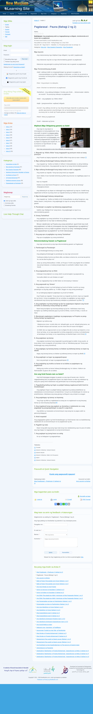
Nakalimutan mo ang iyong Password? (14, 64)
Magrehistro (34, 13)
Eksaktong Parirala (9, 205)
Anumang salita (9, 203)
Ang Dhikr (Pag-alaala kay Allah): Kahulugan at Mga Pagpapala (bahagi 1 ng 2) (60, 595)
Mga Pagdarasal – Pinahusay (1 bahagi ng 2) (50, 572)
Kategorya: (37, 47)
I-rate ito (38, 499)
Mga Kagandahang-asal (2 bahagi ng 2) (48, 616)
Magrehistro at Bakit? (19, 67)
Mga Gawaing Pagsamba (54, 47)
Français (7, 31)
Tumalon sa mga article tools (81, 23)
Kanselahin (65, 552)
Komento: (37, 538)
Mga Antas (44, 13)
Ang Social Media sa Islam (44, 624)
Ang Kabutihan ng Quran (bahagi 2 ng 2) (48, 610)
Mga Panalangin (68, 47)
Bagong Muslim (17, 6)
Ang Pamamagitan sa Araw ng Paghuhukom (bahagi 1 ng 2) (54, 601)
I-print (53, 499)
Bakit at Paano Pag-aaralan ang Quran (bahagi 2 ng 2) (52, 584)
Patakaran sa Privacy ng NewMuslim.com (47, 679)
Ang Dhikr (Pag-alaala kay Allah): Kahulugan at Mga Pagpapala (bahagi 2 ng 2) (60, 598)
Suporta (12, 13)
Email (5, 50)
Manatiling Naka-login (10, 59)
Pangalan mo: (38, 525)
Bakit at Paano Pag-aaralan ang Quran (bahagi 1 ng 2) (52, 581)
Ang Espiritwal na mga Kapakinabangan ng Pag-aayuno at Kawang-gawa (58, 645)
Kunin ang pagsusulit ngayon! (62, 474)
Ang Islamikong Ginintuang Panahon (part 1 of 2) (51, 619)
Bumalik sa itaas (84, 496)
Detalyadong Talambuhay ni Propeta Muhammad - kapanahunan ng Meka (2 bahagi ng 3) (63, 653)
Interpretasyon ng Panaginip (45, 648)
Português (7, 34)
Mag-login (25, 59)
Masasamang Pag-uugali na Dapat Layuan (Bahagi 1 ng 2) (54, 639)
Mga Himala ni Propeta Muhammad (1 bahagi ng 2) (51, 633)
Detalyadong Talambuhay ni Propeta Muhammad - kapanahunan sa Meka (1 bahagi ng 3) (63, 651)
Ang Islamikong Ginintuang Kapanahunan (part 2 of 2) (52, 621)
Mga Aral (43, 47)
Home (4, 13)
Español (7, 29)
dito (82, 557)
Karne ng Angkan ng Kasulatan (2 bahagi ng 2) (50, 592)
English (7, 24)
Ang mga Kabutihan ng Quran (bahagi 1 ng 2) (50, 607)
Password (6, 55)
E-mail (68, 499)
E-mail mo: (38, 530)
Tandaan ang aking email (11, 61)
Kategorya (54, 13)
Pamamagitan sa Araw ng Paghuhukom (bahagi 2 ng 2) (53, 604)
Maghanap (64, 13)
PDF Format (85, 499)
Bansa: (37, 534)
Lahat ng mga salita (10, 200)
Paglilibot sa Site (22, 13)
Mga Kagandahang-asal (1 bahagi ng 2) (48, 613)
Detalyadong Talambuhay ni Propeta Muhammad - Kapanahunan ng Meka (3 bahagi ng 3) (63, 656)
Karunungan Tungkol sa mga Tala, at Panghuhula (51, 630)
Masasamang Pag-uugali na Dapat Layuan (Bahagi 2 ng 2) (54, 642)
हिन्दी (6, 36)
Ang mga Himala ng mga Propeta (46, 586)
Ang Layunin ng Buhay (83, 481)
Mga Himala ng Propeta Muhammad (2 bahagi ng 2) (52, 636)
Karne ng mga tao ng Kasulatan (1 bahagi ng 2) (50, 589)
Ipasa (50, 552)
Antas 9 (36, 20)
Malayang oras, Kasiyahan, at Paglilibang (49, 627)
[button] (4, 127)
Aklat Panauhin (75, 13)
